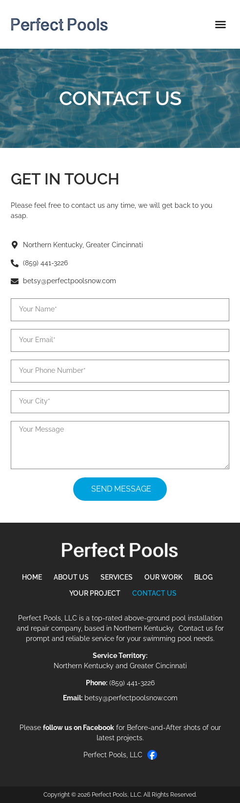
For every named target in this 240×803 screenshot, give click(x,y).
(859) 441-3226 (132, 683)
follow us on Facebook (78, 727)
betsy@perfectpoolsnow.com (131, 698)
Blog (203, 577)
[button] (220, 24)
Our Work (163, 577)
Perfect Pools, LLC (120, 755)
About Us (71, 577)
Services (116, 577)
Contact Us (154, 593)
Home (32, 577)
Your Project (94, 593)
